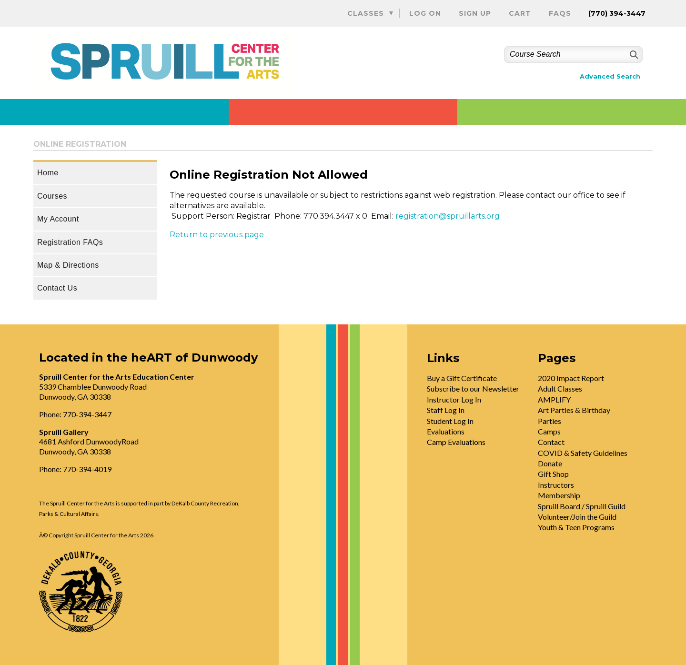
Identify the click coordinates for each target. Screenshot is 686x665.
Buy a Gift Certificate (462, 378)
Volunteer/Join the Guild (577, 516)
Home (48, 173)
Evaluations (445, 431)
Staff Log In (445, 409)
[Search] (633, 54)
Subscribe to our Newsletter (473, 388)
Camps (549, 431)
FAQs (560, 13)
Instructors (556, 484)
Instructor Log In (454, 399)
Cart (520, 13)
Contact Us (57, 288)
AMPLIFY (554, 399)
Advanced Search (610, 76)
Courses (52, 196)
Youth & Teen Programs (576, 527)
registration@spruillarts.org (447, 216)
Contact (551, 441)
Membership (559, 495)
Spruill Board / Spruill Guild (581, 506)
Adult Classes (560, 388)
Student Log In (450, 420)
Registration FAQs (70, 242)
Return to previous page (217, 234)
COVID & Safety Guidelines (582, 452)
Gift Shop (553, 473)
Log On (425, 13)
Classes (365, 13)
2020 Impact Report (571, 378)
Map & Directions (68, 265)
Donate (550, 463)
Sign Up (475, 13)
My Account (58, 219)
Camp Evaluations (456, 441)
